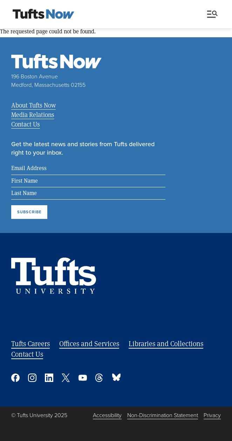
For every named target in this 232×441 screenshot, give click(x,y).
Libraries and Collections (166, 343)
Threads (99, 378)
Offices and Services (89, 343)
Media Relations (32, 114)
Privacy (212, 415)
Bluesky (116, 378)
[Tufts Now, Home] (43, 14)
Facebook (15, 378)
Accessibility (107, 415)
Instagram (32, 378)
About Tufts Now (33, 105)
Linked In (49, 378)
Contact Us (25, 124)
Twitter (66, 378)
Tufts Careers (30, 343)
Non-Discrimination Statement (162, 415)
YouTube (83, 378)
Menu (212, 14)
